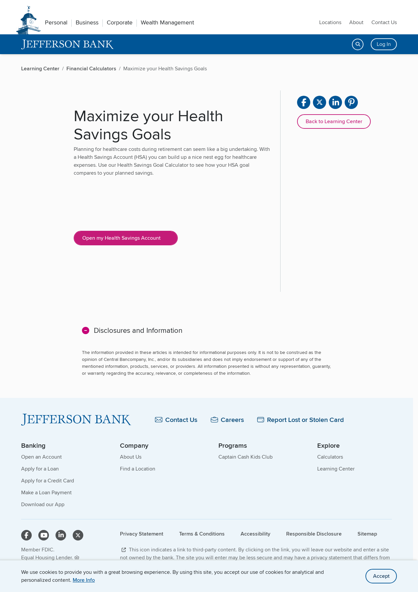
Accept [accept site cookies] (381, 576)
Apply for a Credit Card (47, 480)
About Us (130, 457)
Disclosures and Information (138, 330)
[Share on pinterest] (351, 102)
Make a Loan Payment (46, 492)
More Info (84, 580)
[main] (206, 257)
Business (87, 22)
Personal (56, 22)
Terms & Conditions (202, 534)
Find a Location (137, 468)
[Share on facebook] (303, 102)
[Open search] (357, 44)
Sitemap (367, 534)
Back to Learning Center (334, 121)
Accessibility (255, 534)
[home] (67, 44)
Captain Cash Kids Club (245, 457)
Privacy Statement (141, 534)
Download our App (42, 504)
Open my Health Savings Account (121, 238)
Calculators (330, 457)
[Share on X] (319, 102)
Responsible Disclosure (314, 534)
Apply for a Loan (40, 468)
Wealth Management (167, 22)
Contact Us (384, 22)
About (356, 22)
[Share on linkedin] (335, 102)
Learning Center (336, 468)
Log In (384, 44)
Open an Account (41, 457)
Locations (330, 22)
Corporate (120, 22)
